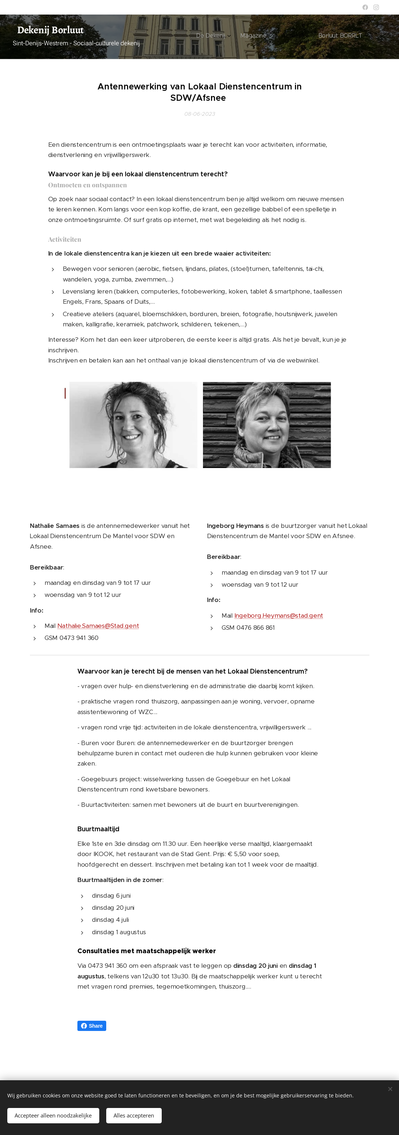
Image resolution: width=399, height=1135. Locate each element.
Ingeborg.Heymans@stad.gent (278, 615)
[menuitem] (301, 37)
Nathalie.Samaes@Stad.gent (98, 626)
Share (92, 1026)
